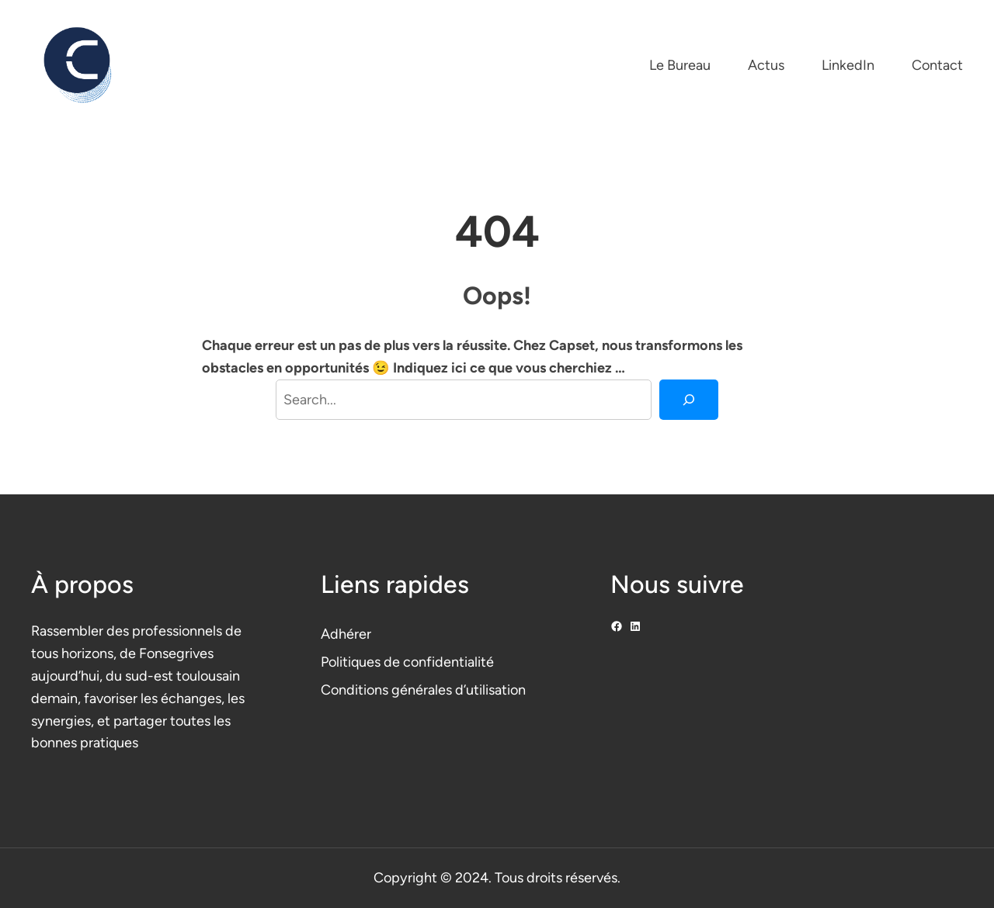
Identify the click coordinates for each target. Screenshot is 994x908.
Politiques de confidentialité (407, 662)
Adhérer (346, 634)
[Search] (688, 399)
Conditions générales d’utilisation (423, 689)
